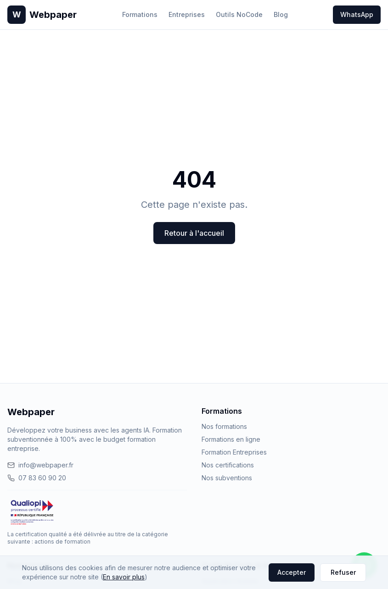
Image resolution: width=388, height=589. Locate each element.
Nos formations (224, 426)
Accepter (291, 572)
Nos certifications (228, 465)
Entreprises (187, 14)
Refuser (343, 572)
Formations (139, 14)
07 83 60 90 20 (36, 478)
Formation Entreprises (234, 452)
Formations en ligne (231, 439)
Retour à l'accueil (194, 233)
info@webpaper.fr (40, 465)
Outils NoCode (239, 14)
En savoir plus (124, 577)
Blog (281, 14)
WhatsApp (356, 14)
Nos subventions (227, 478)
